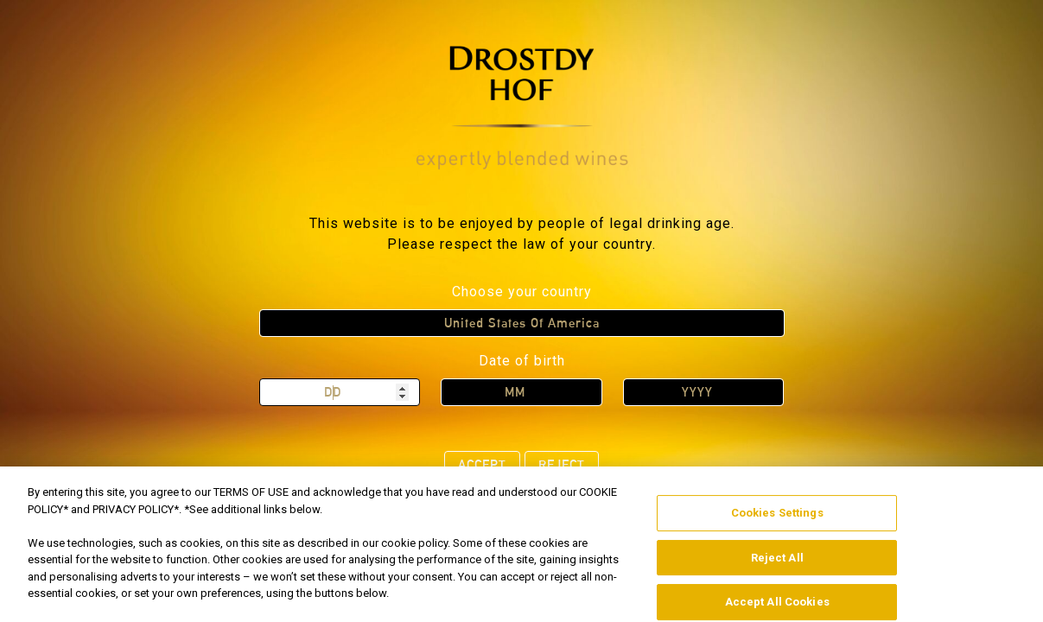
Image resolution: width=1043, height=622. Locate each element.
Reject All (777, 571)
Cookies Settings (777, 527)
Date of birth (522, 360)
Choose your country (522, 291)
